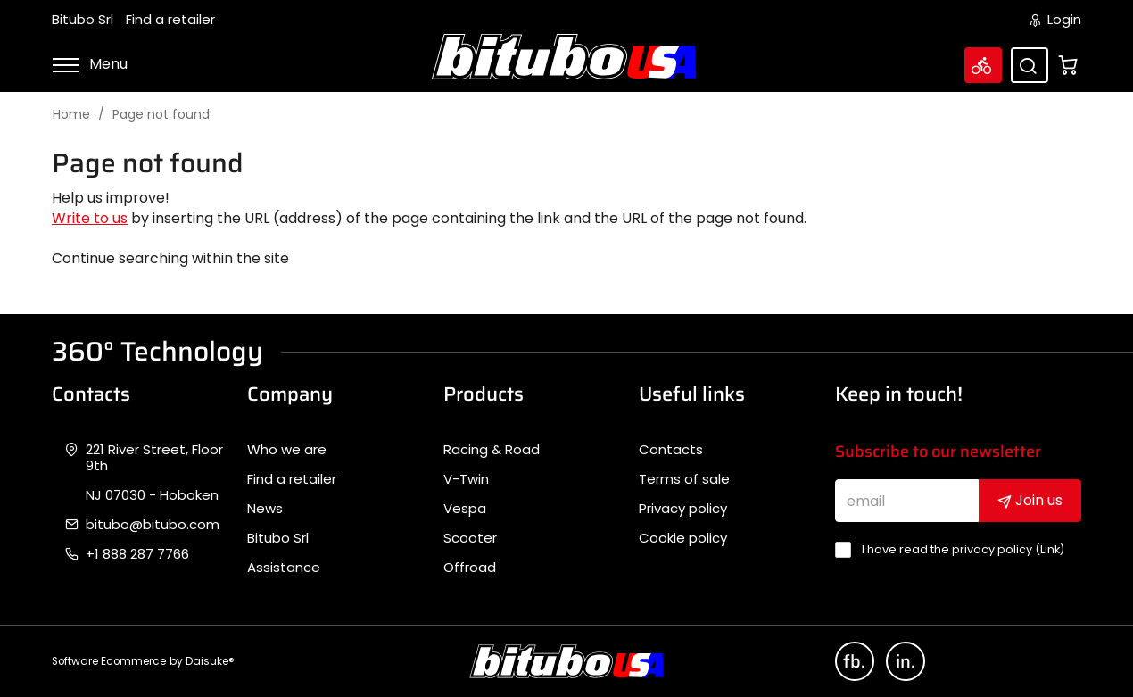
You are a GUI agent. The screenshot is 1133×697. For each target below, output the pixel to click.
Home (71, 114)
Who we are (287, 450)
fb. (854, 661)
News (265, 509)
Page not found (161, 114)
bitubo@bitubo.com (152, 525)
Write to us (90, 218)
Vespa (464, 509)
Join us (1030, 500)
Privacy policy (683, 509)
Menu (90, 63)
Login (1055, 20)
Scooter (470, 538)
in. (905, 661)
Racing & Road (491, 450)
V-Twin (466, 479)
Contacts (671, 450)
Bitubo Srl (82, 20)
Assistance (283, 568)
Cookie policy (683, 538)
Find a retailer (170, 20)
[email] (907, 500)
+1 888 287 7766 (137, 554)
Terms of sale (684, 479)
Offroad (469, 568)
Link (1050, 549)
